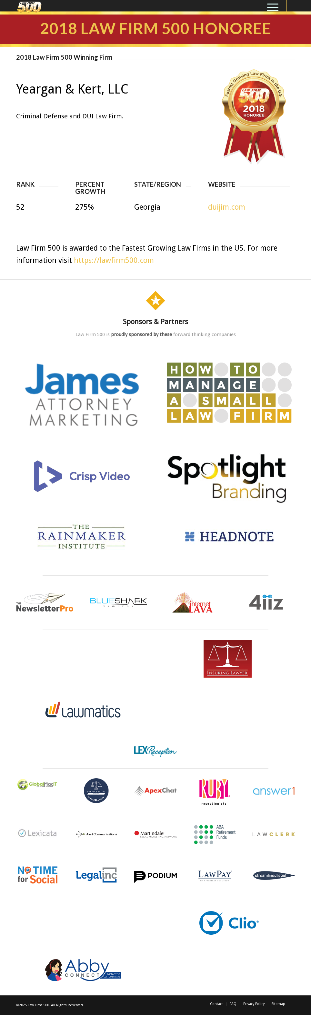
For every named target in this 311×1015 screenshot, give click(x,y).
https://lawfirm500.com (114, 260)
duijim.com (226, 207)
